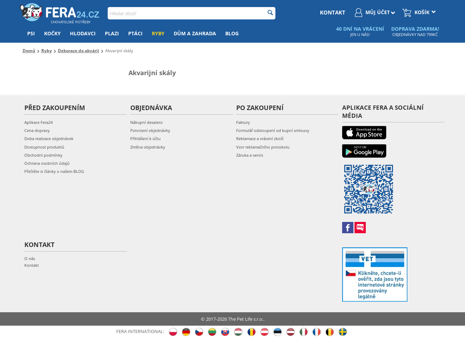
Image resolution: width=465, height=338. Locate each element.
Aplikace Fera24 (38, 122)
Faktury (243, 122)
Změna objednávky (147, 147)
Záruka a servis (249, 155)
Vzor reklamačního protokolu (263, 147)
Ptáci (135, 33)
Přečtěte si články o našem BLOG (54, 171)
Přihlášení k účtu (145, 138)
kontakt (332, 12)
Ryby (158, 33)
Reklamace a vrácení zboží (260, 138)
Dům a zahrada (195, 33)
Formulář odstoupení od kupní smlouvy (272, 130)
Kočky (52, 33)
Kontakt (31, 265)
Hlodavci (83, 33)
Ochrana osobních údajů (47, 163)
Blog (232, 33)
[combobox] (191, 13)
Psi (31, 33)
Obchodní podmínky (43, 155)
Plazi (112, 33)
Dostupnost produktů (44, 147)
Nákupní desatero (146, 122)
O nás (29, 258)
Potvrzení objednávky (150, 130)
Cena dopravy (37, 130)
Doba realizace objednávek (48, 138)
